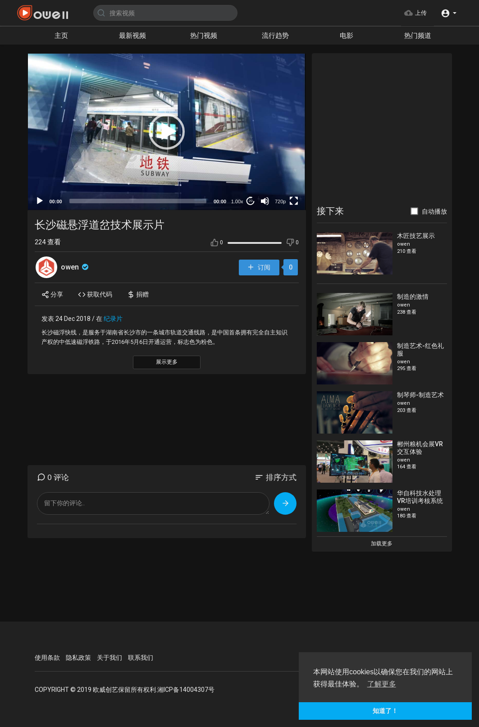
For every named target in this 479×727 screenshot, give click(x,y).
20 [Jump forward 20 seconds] (251, 201)
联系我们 (140, 657)
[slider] (137, 201)
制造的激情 (413, 296)
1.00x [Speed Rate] (237, 201)
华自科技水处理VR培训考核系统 (420, 496)
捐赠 (138, 294)
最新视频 (132, 36)
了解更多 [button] (381, 684)
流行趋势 (275, 36)
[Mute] (264, 201)
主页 (61, 36)
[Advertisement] (382, 130)
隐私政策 (78, 657)
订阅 (258, 267)
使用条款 (47, 657)
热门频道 (417, 36)
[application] (167, 132)
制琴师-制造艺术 (420, 394)
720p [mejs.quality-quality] (280, 201)
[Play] (39, 201)
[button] (448, 13)
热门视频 (203, 36)
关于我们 (109, 657)
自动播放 (434, 211)
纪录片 (113, 318)
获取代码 (95, 294)
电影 (346, 36)
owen (75, 267)
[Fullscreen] (293, 201)
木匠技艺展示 (416, 235)
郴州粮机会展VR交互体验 (420, 447)
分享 (52, 294)
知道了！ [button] (385, 710)
